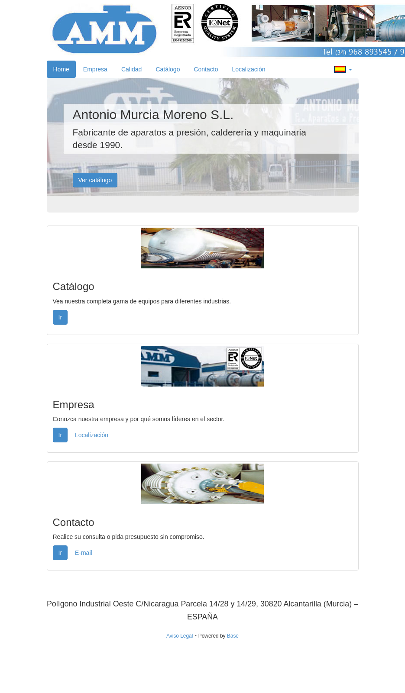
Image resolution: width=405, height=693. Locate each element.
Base (233, 636)
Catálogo (168, 69)
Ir (60, 317)
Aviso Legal (179, 636)
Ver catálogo (95, 180)
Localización (248, 69)
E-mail (83, 552)
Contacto (206, 69)
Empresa (95, 69)
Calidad (131, 69)
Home (61, 69)
